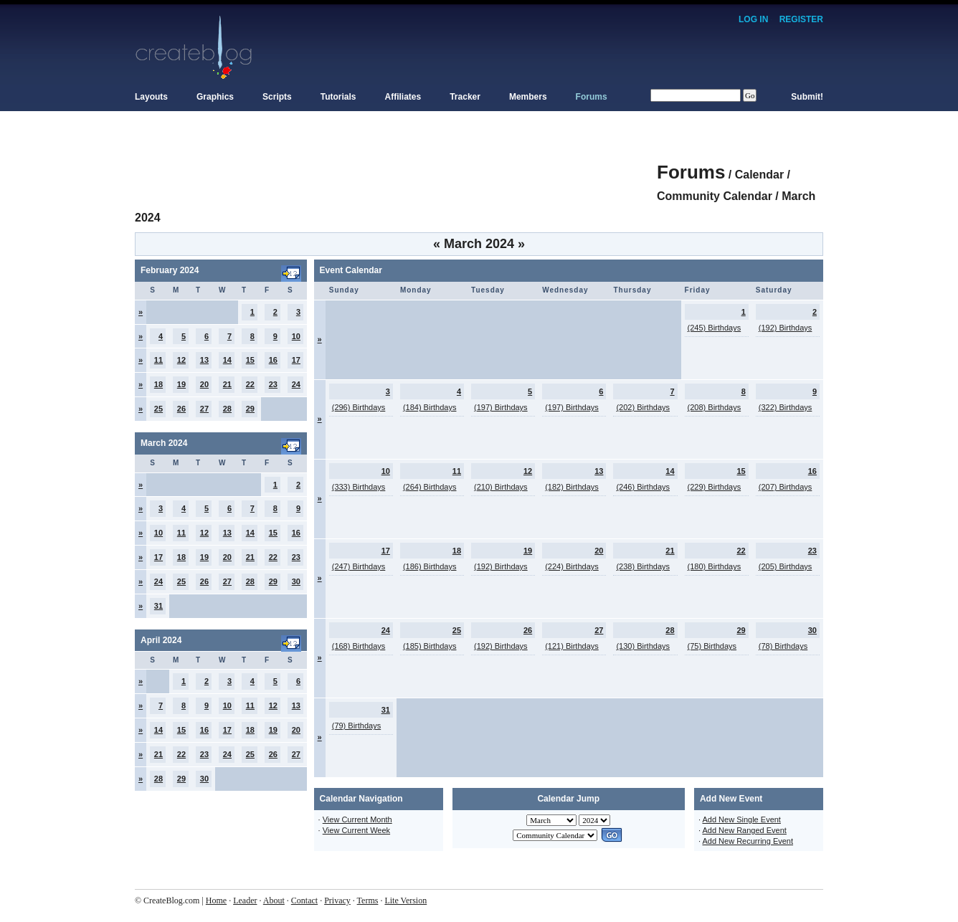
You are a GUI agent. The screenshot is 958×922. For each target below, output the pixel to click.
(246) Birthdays (643, 487)
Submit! (807, 97)
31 (158, 606)
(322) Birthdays (785, 407)
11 (158, 360)
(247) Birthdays (359, 566)
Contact (304, 900)
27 (204, 408)
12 (181, 360)
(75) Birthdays (712, 646)
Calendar (759, 174)
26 (181, 408)
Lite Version (405, 900)
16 (273, 360)
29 (250, 408)
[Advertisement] (396, 165)
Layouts (151, 97)
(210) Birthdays (501, 487)
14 (227, 360)
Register (801, 19)
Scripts (277, 97)
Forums (591, 97)
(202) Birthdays (643, 407)
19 (181, 384)
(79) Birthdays (356, 725)
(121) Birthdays (572, 646)
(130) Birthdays (643, 646)
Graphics (215, 97)
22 (250, 384)
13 (204, 360)
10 (296, 336)
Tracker (465, 97)
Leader (245, 900)
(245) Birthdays (714, 327)
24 (296, 384)
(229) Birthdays (714, 487)
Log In (753, 19)
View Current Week (356, 830)
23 (273, 384)
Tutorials (338, 97)
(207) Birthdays (785, 487)
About (274, 900)
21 (227, 384)
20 (204, 384)
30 (296, 581)
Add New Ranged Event (744, 830)
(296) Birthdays (359, 407)
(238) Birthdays (643, 566)
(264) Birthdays (430, 487)
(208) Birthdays (714, 407)
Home (216, 900)
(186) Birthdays (430, 566)
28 (227, 408)
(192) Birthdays (785, 327)
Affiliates (403, 97)
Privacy (337, 900)
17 (296, 360)
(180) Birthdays (714, 566)
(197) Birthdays (501, 407)
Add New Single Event (741, 819)
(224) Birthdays (572, 566)
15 (250, 360)
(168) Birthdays (359, 646)
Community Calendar (714, 196)
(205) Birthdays (785, 566)
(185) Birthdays (430, 646)
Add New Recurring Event (747, 841)
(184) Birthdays (430, 407)
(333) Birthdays (359, 487)
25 (158, 408)
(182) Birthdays (572, 487)
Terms (368, 900)
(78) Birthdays (783, 646)
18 (158, 384)
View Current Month (357, 819)
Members (528, 97)
